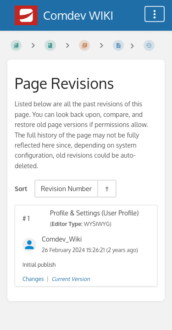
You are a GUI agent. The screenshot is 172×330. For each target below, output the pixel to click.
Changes (33, 278)
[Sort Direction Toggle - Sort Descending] (106, 189)
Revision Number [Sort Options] (66, 188)
